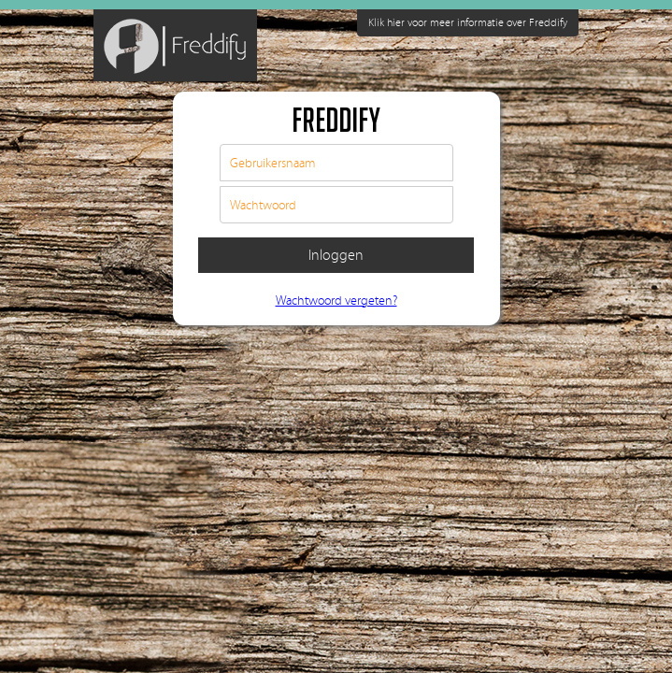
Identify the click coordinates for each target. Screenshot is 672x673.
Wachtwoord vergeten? (336, 301)
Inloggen (336, 255)
